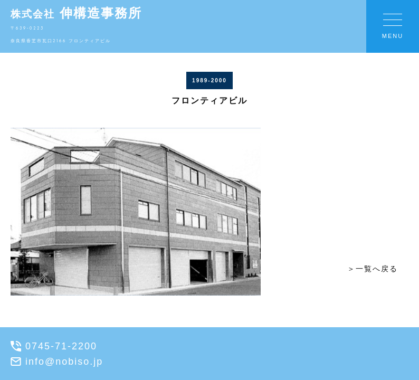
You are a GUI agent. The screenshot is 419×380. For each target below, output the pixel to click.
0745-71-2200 (54, 346)
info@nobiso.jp (57, 361)
